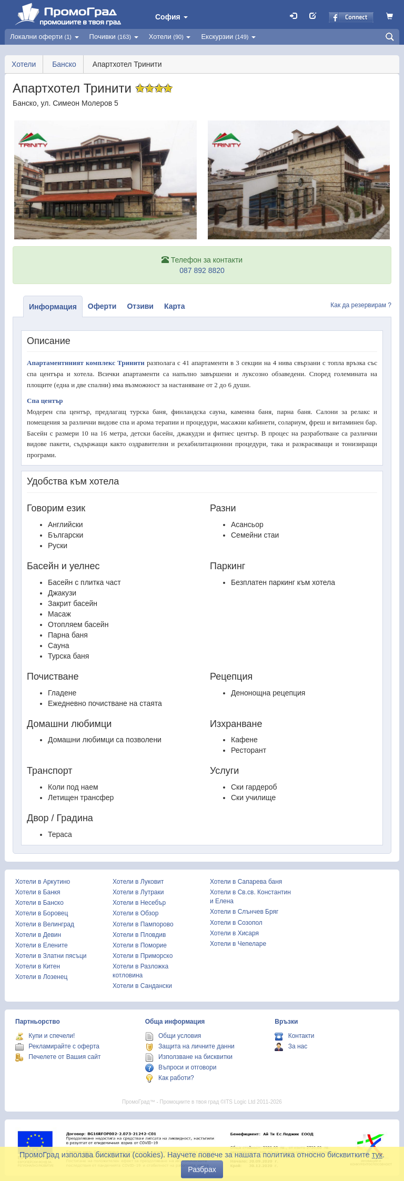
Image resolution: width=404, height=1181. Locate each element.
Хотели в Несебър (139, 902)
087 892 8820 (202, 270)
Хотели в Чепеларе (238, 943)
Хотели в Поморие (140, 945)
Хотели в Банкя (37, 892)
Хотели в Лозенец (41, 977)
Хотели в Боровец (41, 913)
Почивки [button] (113, 37)
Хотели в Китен (37, 966)
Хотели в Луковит (138, 881)
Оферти (102, 306)
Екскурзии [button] (228, 37)
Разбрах (202, 1169)
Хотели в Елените (41, 945)
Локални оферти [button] (44, 37)
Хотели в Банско (39, 902)
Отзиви (140, 306)
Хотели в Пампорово (143, 924)
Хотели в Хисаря (234, 933)
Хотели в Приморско (143, 956)
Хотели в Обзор (135, 913)
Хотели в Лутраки (138, 892)
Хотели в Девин (38, 934)
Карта (174, 306)
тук (377, 1154)
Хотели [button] (170, 37)
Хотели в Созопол (236, 922)
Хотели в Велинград (44, 924)
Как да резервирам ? (360, 305)
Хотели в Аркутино (42, 881)
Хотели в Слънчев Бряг (244, 911)
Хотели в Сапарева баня (246, 881)
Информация (53, 306)
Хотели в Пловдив (139, 934)
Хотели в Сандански (142, 986)
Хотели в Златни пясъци (51, 956)
